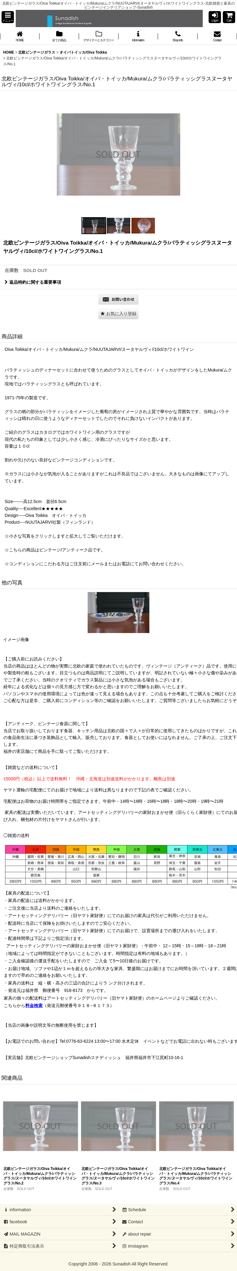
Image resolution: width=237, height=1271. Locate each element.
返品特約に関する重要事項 (33, 282)
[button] (8, 17)
